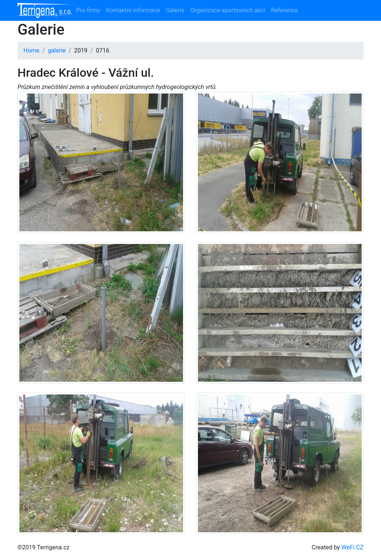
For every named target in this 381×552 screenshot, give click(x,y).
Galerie (175, 10)
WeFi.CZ (353, 547)
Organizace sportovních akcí (227, 10)
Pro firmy (88, 10)
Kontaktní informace (133, 10)
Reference (284, 10)
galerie (57, 50)
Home (31, 50)
